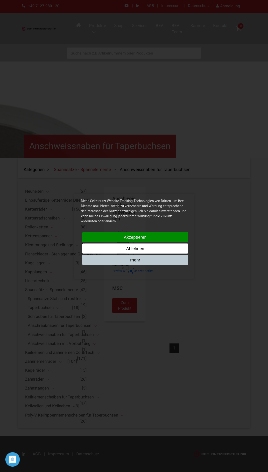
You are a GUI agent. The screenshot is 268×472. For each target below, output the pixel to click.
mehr (135, 259)
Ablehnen (135, 248)
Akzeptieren (135, 236)
